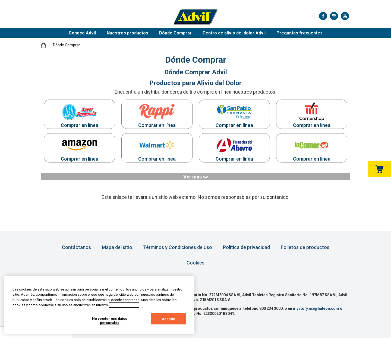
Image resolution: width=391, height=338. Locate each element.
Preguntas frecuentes (299, 33)
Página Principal (43, 45)
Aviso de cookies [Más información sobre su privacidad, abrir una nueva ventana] (123, 305)
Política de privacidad (246, 247)
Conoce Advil (82, 33)
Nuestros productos (127, 33)
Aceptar (169, 319)
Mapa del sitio (117, 247)
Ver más (195, 177)
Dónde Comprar (175, 33)
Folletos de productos (305, 247)
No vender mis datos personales (109, 321)
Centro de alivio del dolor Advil (234, 33)
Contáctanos (76, 247)
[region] (99, 305)
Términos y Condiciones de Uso (177, 247)
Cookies (195, 263)
